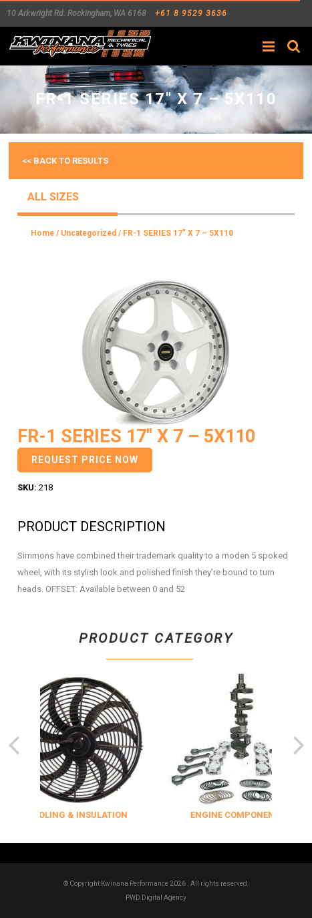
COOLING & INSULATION (108, 815)
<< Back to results (65, 161)
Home (42, 233)
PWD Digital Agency (156, 897)
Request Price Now (84, 459)
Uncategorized (88, 233)
